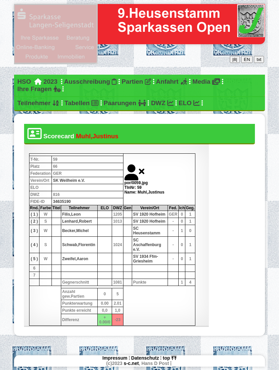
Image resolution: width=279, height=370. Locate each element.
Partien (136, 81)
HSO (24, 81)
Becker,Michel (75, 230)
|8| (234, 59)
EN (247, 59)
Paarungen (125, 102)
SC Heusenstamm (146, 230)
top (170, 358)
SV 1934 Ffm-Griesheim (145, 259)
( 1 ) (34, 214)
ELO (189, 102)
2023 (50, 81)
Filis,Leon (71, 214)
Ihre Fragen (39, 88)
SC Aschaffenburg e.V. (147, 245)
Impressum (114, 358)
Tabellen (82, 102)
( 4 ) (34, 244)
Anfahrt (171, 81)
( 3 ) (34, 230)
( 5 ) (34, 258)
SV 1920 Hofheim (149, 214)
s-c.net (131, 363)
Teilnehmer (38, 102)
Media (206, 81)
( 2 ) (34, 221)
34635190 (62, 201)
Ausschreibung (90, 81)
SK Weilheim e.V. (69, 180)
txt (259, 59)
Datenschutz (145, 358)
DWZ (162, 102)
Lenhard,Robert (77, 221)
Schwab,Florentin (78, 244)
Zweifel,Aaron (75, 258)
